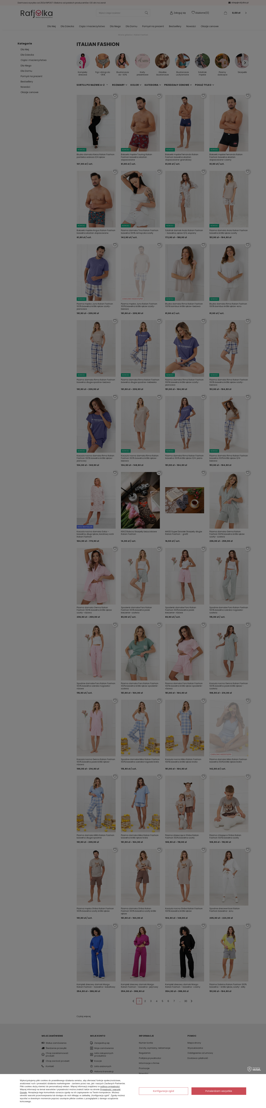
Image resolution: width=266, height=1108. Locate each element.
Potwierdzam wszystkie (218, 1091)
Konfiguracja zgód (163, 1091)
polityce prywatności (110, 1086)
